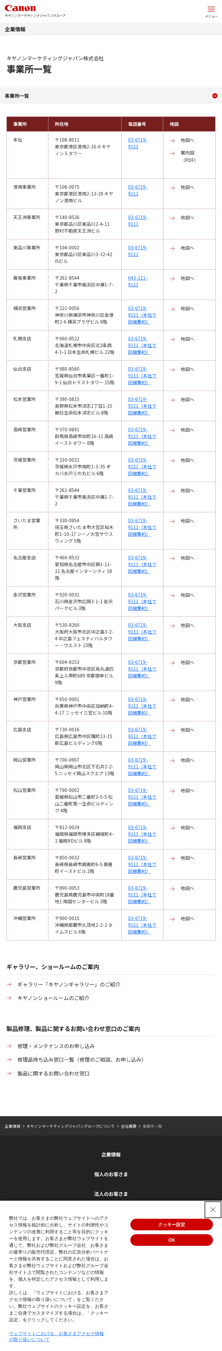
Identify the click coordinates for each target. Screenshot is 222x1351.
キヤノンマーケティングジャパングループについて (70, 1126)
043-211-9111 (137, 281)
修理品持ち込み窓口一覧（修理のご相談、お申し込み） (81, 1059)
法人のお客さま (111, 1193)
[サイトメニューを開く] (211, 11)
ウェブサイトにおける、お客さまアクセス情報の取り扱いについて (56, 1336)
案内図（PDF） (189, 156)
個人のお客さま (111, 1174)
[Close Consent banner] (213, 1210)
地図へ (187, 140)
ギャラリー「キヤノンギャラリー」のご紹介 (68, 984)
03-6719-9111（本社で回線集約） (142, 315)
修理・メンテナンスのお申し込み (56, 1046)
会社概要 (128, 1126)
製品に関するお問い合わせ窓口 (53, 1073)
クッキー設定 (171, 1224)
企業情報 (15, 29)
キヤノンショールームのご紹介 (53, 998)
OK (171, 1240)
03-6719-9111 (137, 143)
